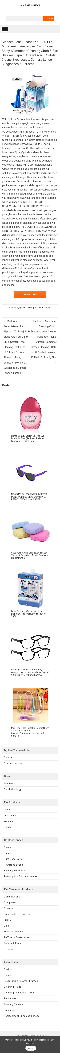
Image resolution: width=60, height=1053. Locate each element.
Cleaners (9, 853)
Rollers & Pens (12, 943)
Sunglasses (10, 1010)
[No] (56, 1044)
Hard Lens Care (13, 858)
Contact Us (20, 1035)
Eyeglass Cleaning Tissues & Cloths (33, 307)
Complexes (10, 902)
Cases (7, 847)
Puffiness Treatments (16, 937)
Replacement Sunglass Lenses (22, 1015)
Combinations (12, 896)
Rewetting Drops (13, 864)
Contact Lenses (13, 763)
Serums (8, 949)
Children (8, 757)
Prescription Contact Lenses (20, 876)
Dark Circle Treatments (17, 914)
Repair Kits (10, 998)
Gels (6, 925)
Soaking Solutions (14, 870)
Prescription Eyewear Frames (21, 981)
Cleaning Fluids (12, 986)
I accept (31, 1048)
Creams (8, 908)
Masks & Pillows (13, 931)
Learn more (30, 294)
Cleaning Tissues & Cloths (19, 992)
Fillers (7, 920)
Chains (8, 969)
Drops (7, 809)
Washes (8, 821)
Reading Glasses (13, 1004)
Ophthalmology (12, 789)
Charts (8, 827)
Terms (43, 1035)
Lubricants (10, 815)
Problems (9, 783)
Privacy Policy (32, 1035)
